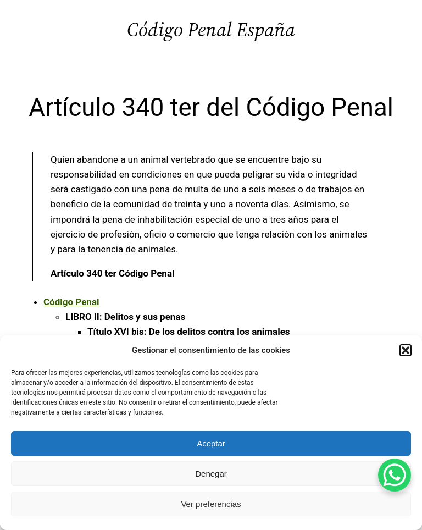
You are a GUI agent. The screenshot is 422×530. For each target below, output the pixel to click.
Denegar (211, 473)
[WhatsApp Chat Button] (394, 475)
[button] (405, 350)
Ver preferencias (211, 504)
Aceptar (211, 443)
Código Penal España (211, 29)
